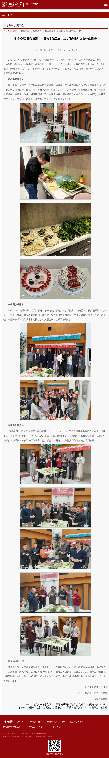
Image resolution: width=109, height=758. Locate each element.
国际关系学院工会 (67, 31)
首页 (15, 31)
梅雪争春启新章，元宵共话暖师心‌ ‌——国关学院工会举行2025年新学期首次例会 (68, 707)
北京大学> (20, 722)
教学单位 (37, 31)
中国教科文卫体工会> (55, 722)
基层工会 (25, 31)
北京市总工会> (76, 722)
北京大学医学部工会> (12, 727)
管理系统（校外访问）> (37, 727)
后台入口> (57, 727)
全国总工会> (35, 722)
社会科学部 (50, 31)
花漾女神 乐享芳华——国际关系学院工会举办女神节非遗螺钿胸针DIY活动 (70, 704)
